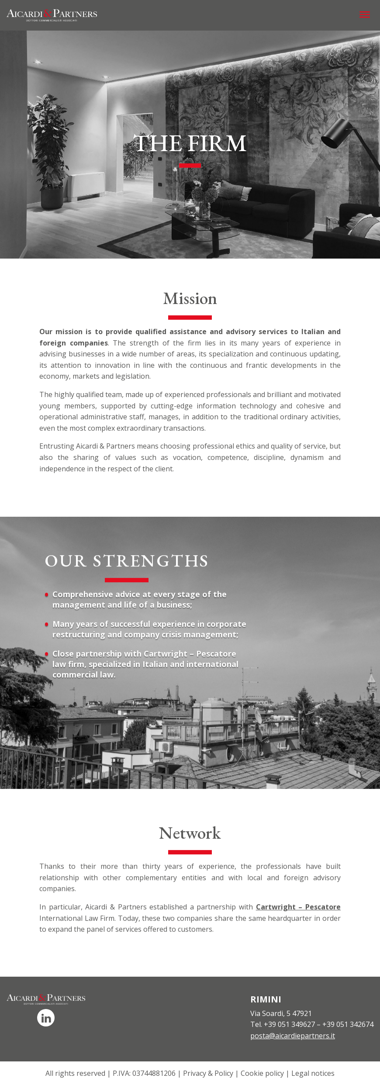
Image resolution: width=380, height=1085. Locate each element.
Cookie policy (262, 1073)
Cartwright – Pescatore (298, 915)
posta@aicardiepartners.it (292, 1035)
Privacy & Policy (208, 1073)
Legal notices (313, 1073)
